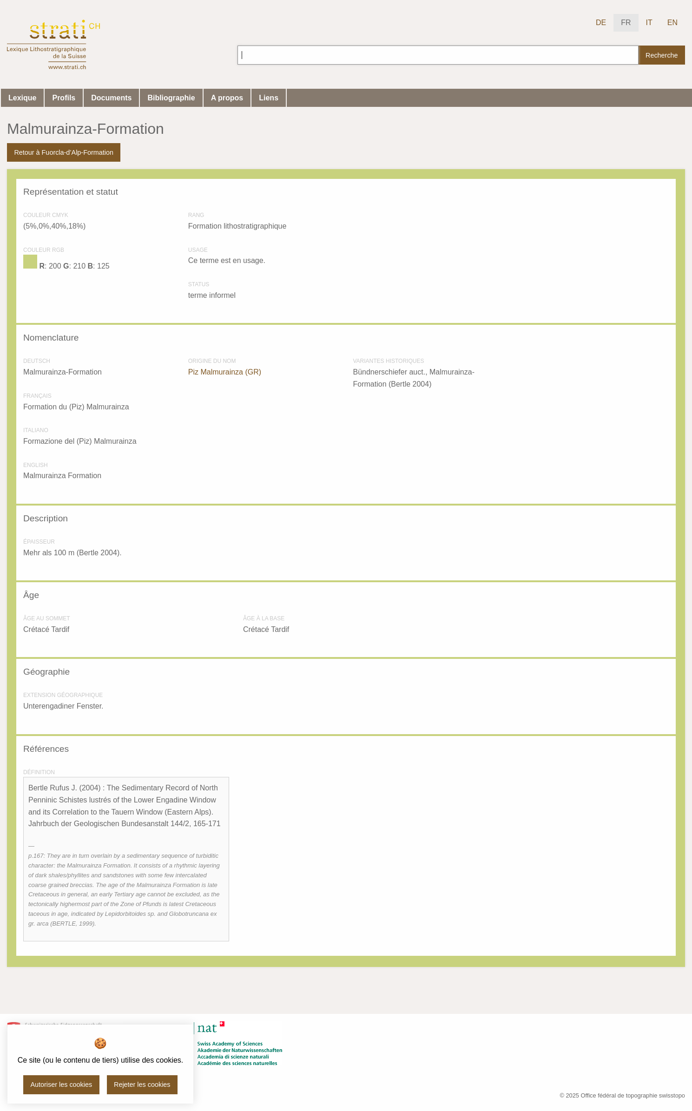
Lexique (22, 98)
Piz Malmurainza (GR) (224, 372)
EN (672, 22)
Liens (268, 98)
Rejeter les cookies (142, 1084)
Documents (111, 98)
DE (601, 22)
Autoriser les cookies (61, 1084)
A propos (227, 98)
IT (649, 22)
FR (626, 22)
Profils (63, 98)
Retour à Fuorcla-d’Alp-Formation (63, 152)
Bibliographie (171, 98)
